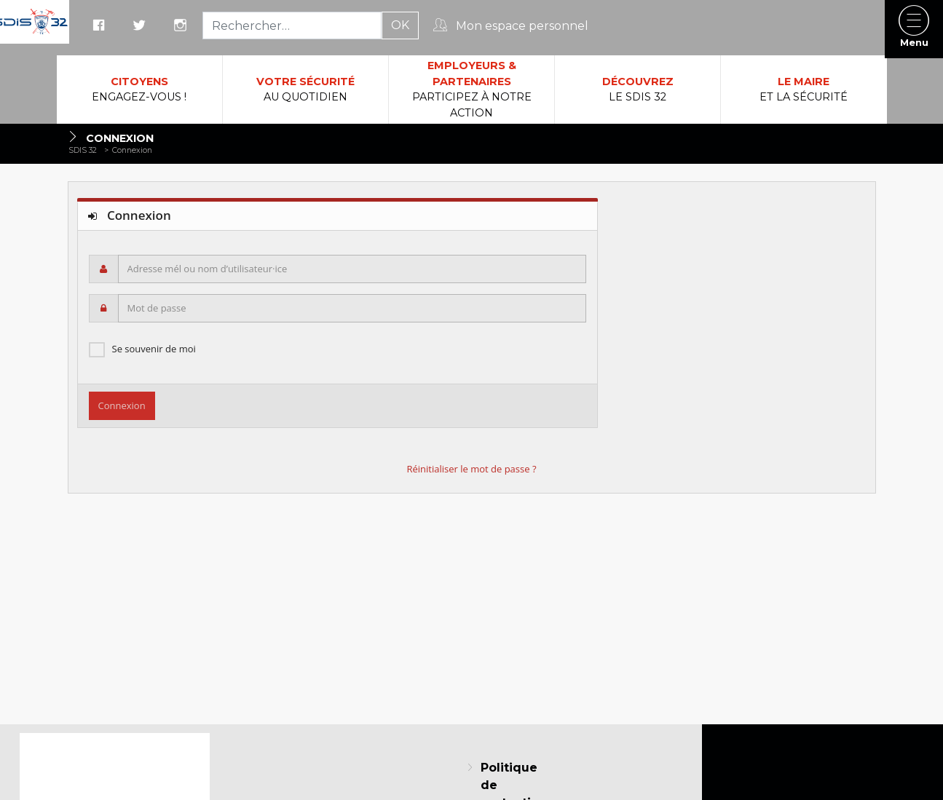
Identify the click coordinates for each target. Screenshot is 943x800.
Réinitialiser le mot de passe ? (471, 468)
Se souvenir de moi (154, 348)
